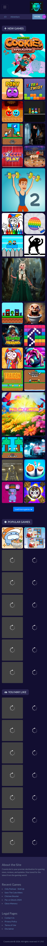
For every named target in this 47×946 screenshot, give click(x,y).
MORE (37, 16)
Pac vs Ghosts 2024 (13, 900)
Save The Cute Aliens (14, 892)
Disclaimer (9, 929)
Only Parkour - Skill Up (14, 889)
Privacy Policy (11, 921)
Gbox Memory (11, 903)
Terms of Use (10, 925)
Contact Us (9, 918)
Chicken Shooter (12, 896)
